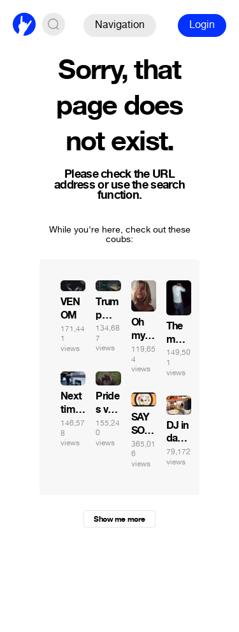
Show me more (119, 519)
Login (202, 24)
